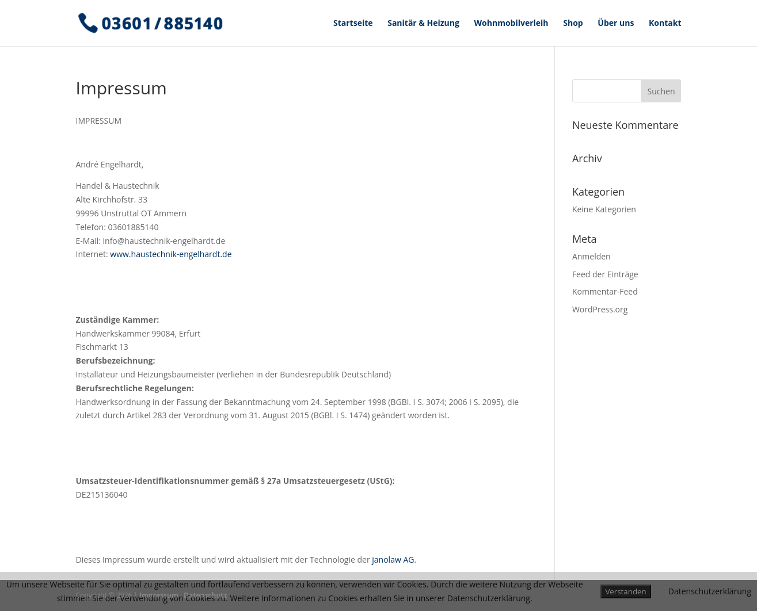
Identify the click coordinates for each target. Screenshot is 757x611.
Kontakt (665, 23)
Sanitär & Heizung (423, 23)
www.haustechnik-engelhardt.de (170, 254)
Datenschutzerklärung (709, 591)
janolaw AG (393, 559)
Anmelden (591, 256)
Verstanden (625, 591)
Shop (573, 23)
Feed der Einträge (605, 274)
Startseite (353, 23)
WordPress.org (599, 309)
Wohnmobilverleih (511, 23)
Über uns (616, 23)
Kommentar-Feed (605, 291)
